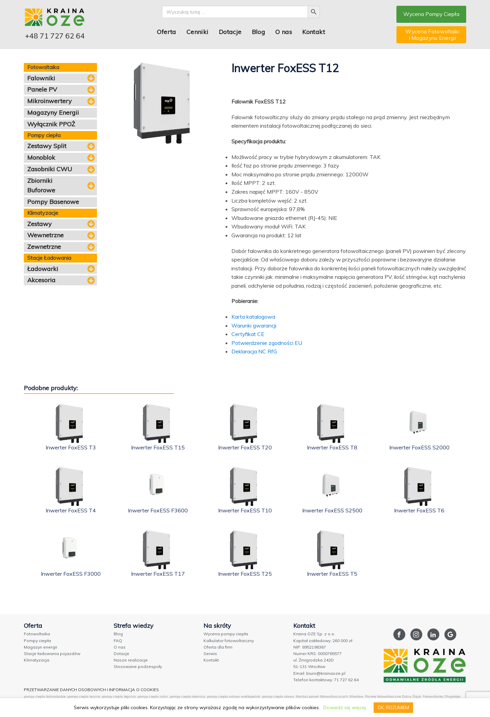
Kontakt (313, 32)
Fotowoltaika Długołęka (441, 696)
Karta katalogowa (253, 316)
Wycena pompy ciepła (225, 633)
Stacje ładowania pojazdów (52, 653)
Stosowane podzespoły (138, 666)
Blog (258, 32)
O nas (283, 32)
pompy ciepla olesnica (187, 696)
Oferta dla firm (217, 647)
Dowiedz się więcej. (345, 707)
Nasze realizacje (131, 660)
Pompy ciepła (37, 640)
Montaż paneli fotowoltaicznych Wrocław (329, 696)
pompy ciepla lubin (152, 696)
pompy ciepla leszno (83, 696)
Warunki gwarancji (253, 325)
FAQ (118, 640)
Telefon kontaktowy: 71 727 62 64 (326, 679)
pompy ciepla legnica (119, 696)
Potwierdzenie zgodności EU (266, 342)
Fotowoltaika (37, 633)
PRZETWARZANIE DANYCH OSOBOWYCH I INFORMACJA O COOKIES (91, 689)
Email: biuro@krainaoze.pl (319, 673)
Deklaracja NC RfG (254, 351)
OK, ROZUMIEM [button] (393, 707)
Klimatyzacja (36, 660)
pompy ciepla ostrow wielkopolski (233, 696)
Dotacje (229, 32)
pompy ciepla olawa (278, 696)
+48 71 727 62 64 (55, 35)
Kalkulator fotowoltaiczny (228, 640)
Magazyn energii (40, 647)
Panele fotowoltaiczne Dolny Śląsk (393, 696)
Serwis (210, 653)
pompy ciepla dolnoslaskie (45, 696)
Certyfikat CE (248, 334)
